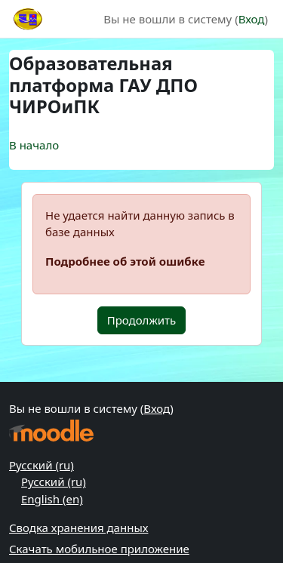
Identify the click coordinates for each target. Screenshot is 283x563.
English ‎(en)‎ (52, 498)
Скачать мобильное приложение (99, 548)
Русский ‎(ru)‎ (41, 464)
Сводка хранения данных (78, 527)
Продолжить (142, 320)
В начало (34, 144)
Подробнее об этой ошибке (125, 261)
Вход (251, 18)
